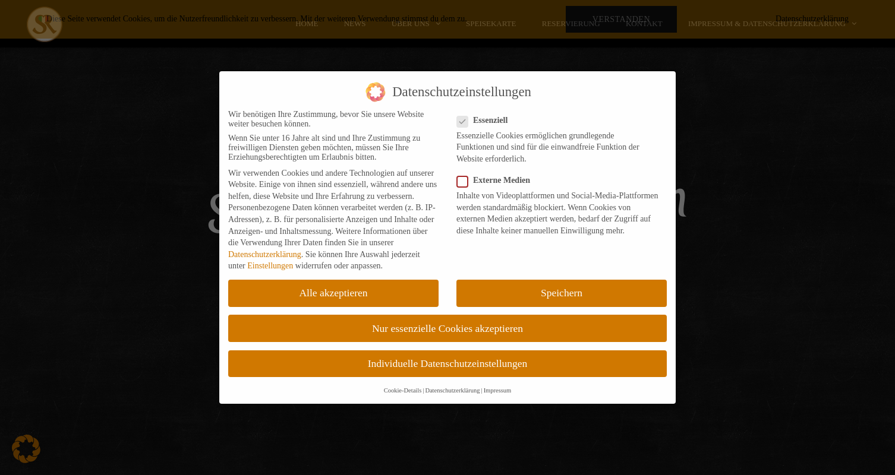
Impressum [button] (498, 390)
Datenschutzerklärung (264, 254)
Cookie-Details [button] (403, 390)
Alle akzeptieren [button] (333, 293)
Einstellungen (270, 265)
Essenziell (485, 120)
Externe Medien (497, 180)
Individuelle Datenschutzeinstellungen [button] (448, 363)
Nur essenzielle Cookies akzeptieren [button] (447, 328)
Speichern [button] (561, 293)
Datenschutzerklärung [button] (452, 390)
